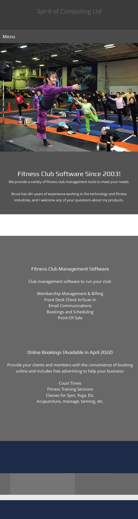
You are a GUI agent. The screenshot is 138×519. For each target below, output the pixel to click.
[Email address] (73, 425)
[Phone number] (65, 425)
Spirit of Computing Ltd (69, 11)
